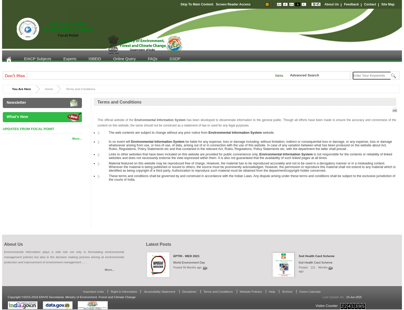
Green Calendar (310, 291)
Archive (287, 291)
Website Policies (251, 291)
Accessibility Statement (160, 291)
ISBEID (94, 59)
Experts (69, 59)
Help (272, 291)
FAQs (152, 59)
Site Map (388, 4)
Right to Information (124, 291)
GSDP (175, 59)
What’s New (17, 117)
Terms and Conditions (219, 291)
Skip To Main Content (197, 4)
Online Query (124, 59)
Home (12, 59)
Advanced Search (304, 75)
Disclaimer (189, 291)
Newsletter (16, 102)
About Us (331, 4)
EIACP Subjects (37, 59)
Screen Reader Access (233, 4)
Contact (370, 4)
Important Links (94, 291)
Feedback (351, 4)
